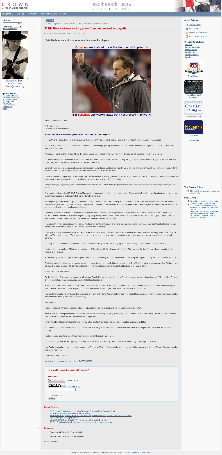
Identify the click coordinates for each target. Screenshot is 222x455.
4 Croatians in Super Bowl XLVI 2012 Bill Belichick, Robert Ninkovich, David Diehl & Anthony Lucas (91, 416)
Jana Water (7, 103)
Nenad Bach (7, 107)
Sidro (5, 109)
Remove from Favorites (198, 32)
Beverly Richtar (77, 432)
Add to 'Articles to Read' (198, 36)
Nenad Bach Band (10, 99)
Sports (56, 24)
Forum (63, 14)
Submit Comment (51, 441)
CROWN (188, 45)
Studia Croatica (191, 50)
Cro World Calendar (192, 47)
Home (49, 24)
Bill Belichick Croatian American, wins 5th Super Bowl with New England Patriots (83, 411)
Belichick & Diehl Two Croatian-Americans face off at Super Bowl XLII (78, 420)
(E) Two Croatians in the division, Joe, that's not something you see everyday (81, 422)
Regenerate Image (73, 387)
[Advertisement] (193, 166)
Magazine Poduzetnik (11, 97)
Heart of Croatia (9, 105)
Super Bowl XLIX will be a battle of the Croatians (70, 413)
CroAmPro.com (193, 76)
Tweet (46, 20)
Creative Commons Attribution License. (137, 452)
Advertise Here (193, 140)
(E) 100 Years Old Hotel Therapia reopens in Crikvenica (202, 216)
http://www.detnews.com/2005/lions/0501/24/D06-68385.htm (70, 361)
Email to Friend (195, 25)
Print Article (193, 28)
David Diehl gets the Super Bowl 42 (64, 418)
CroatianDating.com (10, 95)
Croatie (187, 57)
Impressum (45, 14)
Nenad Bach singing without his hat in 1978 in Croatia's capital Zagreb (204, 212)
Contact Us (33, 14)
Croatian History (191, 52)
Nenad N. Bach (52, 33)
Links (55, 14)
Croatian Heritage (191, 55)
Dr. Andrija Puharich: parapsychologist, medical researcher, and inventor (204, 202)
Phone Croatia (8, 101)
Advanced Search (10, 29)
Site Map (20, 14)
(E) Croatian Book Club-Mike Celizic (203, 205)
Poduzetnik (193, 135)
